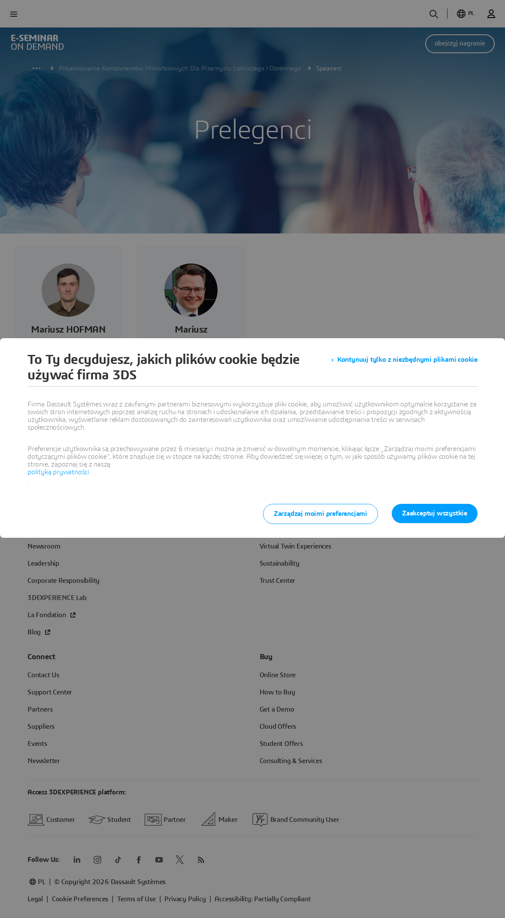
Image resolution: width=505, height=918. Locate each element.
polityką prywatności (58, 472)
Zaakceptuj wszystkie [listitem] (434, 513)
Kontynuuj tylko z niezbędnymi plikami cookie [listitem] (407, 359)
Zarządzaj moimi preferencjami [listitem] (320, 513)
